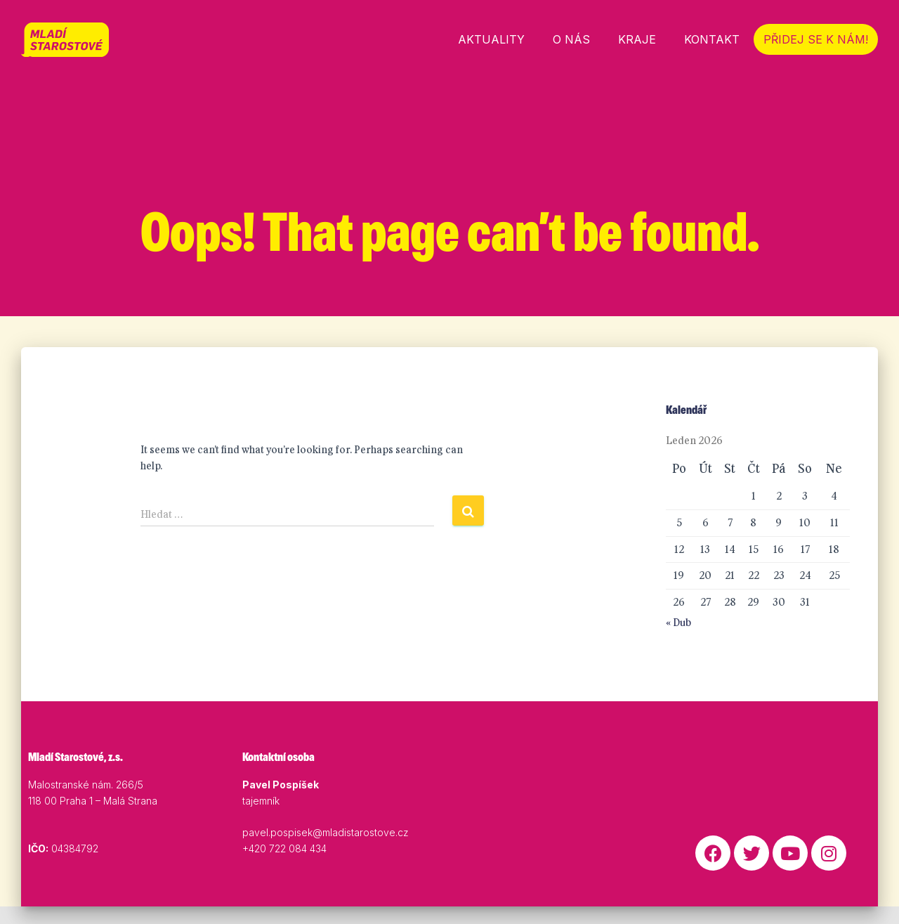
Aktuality (491, 39)
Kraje (637, 39)
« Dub (678, 640)
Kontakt (712, 39)
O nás (571, 39)
